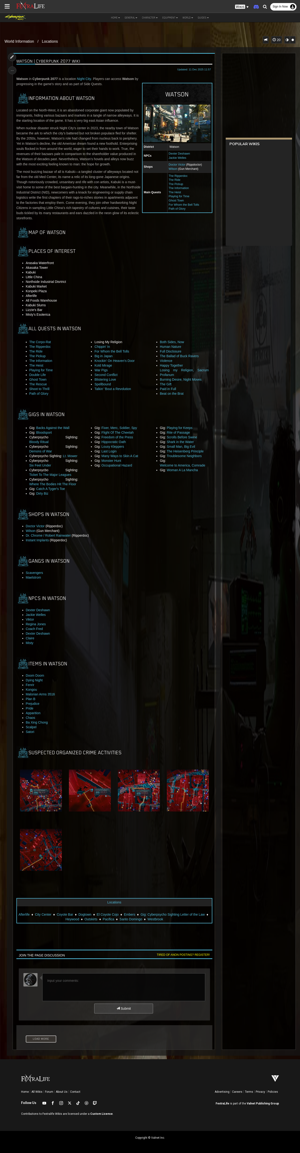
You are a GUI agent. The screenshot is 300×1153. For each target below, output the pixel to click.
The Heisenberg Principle (185, 451)
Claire (30, 638)
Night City (84, 79)
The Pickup (176, 184)
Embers (129, 914)
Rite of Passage (178, 432)
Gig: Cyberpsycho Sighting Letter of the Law (173, 914)
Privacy (260, 1091)
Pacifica (108, 919)
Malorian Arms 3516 (40, 694)
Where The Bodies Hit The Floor (52, 484)
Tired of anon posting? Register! (183, 954)
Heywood (72, 919)
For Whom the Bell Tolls (184, 204)
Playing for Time (179, 196)
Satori (30, 732)
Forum (49, 1091)
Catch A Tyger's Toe (50, 489)
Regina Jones (36, 624)
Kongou (31, 689)
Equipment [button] (170, 17)
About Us (62, 1091)
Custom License (101, 1113)
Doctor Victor (177, 164)
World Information (19, 41)
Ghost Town (176, 200)
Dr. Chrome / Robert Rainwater (48, 535)
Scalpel (31, 727)
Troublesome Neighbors (184, 456)
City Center (43, 914)
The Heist (175, 192)
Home (25, 1091)
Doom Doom (35, 675)
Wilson (173, 169)
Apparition (33, 713)
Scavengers (34, 573)
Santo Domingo (131, 919)
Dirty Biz (42, 493)
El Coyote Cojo (107, 914)
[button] (242, 7)
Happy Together (171, 365)
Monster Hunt (111, 461)
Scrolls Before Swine (182, 437)
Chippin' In (102, 347)
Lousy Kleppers (112, 446)
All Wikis (36, 1091)
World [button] (188, 17)
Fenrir (30, 685)
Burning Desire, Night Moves (181, 379)
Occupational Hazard (116, 465)
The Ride (174, 180)
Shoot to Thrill (39, 389)
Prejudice (32, 703)
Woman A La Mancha (182, 470)
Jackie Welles (177, 157)
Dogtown (85, 914)
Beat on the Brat (172, 393)
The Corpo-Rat (40, 342)
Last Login (109, 451)
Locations (50, 41)
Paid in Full (168, 389)
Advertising (222, 1091)
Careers (237, 1091)
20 (276, 40)
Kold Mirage (103, 365)
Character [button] (150, 17)
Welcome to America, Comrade (182, 465)
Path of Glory (177, 208)
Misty (30, 643)
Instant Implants (37, 540)
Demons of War (40, 451)
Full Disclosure (170, 351)
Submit (123, 1008)
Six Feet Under (40, 465)
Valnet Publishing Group (263, 1103)
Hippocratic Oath (113, 442)
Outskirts (90, 919)
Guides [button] (203, 17)
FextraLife (222, 1103)
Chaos (30, 718)
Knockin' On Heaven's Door (114, 361)
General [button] (131, 17)
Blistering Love (105, 379)
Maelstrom (33, 577)
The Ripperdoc (178, 176)
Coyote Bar (65, 914)
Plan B (30, 699)
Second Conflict (105, 375)
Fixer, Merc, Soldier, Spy (119, 428)
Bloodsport (44, 432)
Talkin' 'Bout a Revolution (112, 389)
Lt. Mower (70, 456)
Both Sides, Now (172, 342)
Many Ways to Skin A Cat (119, 456)
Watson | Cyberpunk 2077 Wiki (48, 61)
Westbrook (155, 919)
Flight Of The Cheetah (117, 432)
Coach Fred (34, 629)
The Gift (166, 384)
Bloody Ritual (39, 442)
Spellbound (102, 384)
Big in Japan (103, 356)
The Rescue (38, 384)
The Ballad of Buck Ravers (179, 356)
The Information (179, 188)
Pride (30, 708)
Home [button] (115, 17)
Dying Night (34, 680)
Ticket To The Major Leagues (50, 475)
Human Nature (170, 347)
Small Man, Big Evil (181, 446)
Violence (166, 361)
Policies (273, 1091)
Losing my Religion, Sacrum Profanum (184, 372)
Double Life (37, 375)
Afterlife (24, 914)
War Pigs (101, 370)
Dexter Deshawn (179, 153)
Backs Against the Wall (53, 428)
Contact (75, 1091)
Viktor (30, 619)
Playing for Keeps (179, 428)
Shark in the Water (180, 442)
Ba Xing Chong (37, 722)
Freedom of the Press (117, 437)
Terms (249, 1091)
